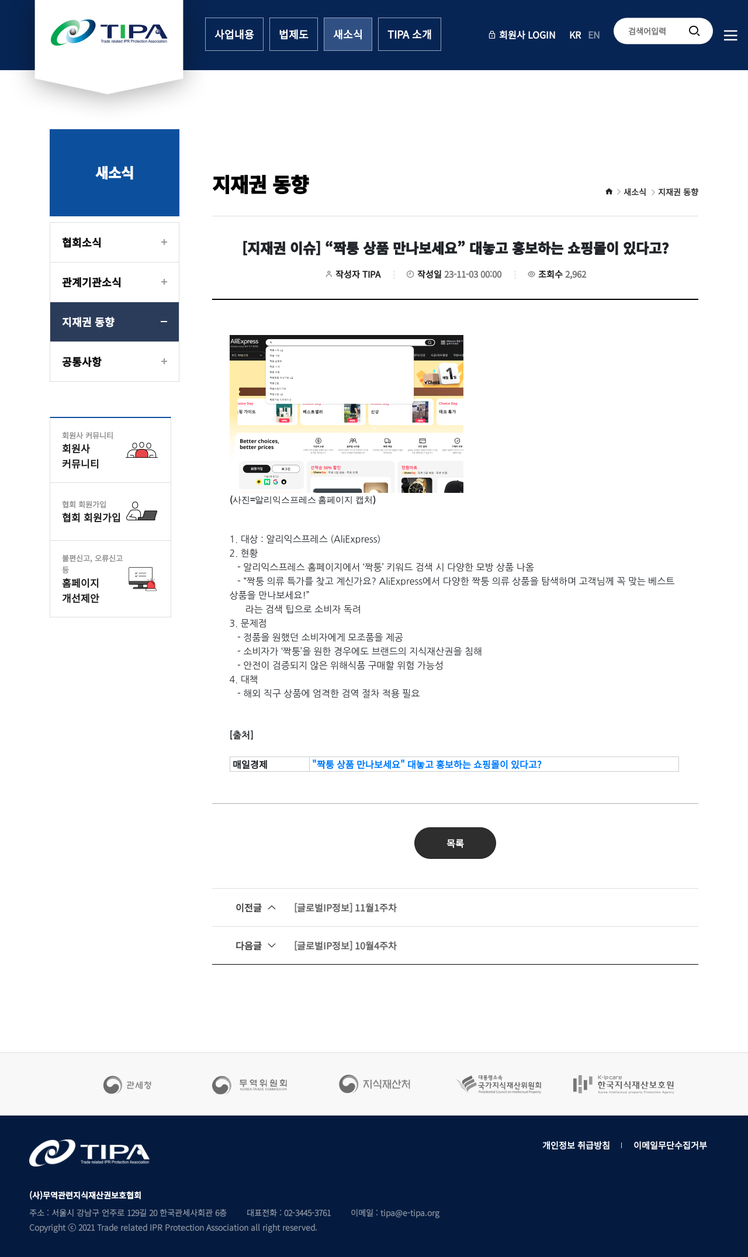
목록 (455, 843)
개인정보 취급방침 (576, 1145)
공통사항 (82, 361)
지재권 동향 (88, 321)
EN (594, 34)
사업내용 (234, 34)
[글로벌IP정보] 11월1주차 (316, 907)
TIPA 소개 (409, 34)
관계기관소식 (92, 281)
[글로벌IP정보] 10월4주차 (316, 945)
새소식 (348, 34)
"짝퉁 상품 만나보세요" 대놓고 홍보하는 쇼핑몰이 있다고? (426, 764)
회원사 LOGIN (521, 34)
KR (575, 34)
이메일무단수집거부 (670, 1145)
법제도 (294, 34)
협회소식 (82, 242)
